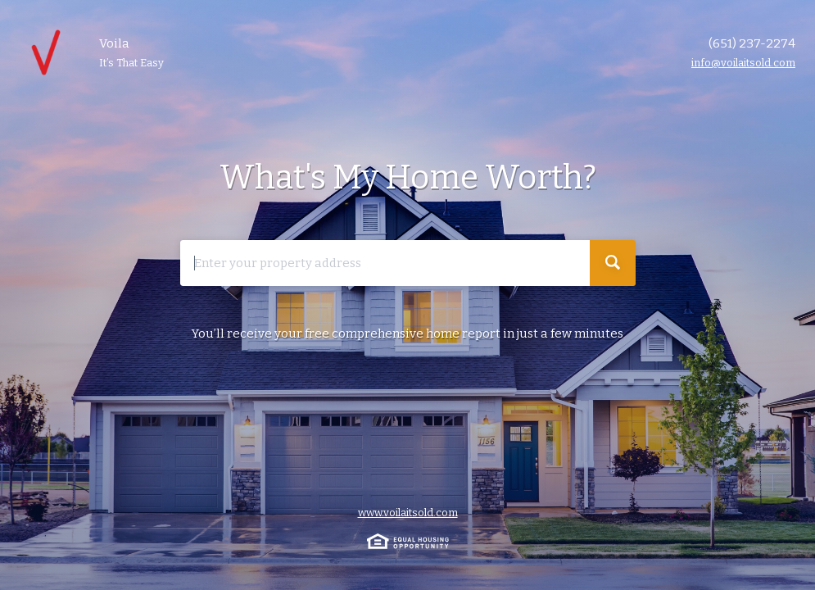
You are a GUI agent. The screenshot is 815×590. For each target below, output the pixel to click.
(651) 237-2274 (752, 43)
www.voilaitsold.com (408, 512)
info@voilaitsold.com (743, 63)
